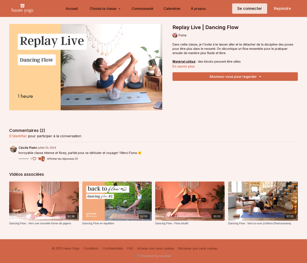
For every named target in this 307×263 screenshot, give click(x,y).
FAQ (130, 248)
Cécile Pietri (28, 147)
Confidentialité (113, 248)
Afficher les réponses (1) (62, 158)
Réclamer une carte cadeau (197, 248)
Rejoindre (282, 8)
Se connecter (249, 8)
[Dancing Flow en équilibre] (117, 223)
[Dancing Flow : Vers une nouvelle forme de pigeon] (44, 223)
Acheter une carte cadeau (155, 248)
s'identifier (18, 136)
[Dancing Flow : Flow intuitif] (190, 223)
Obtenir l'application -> (238, 248)
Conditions (91, 248)
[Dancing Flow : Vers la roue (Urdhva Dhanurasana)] (263, 223)
